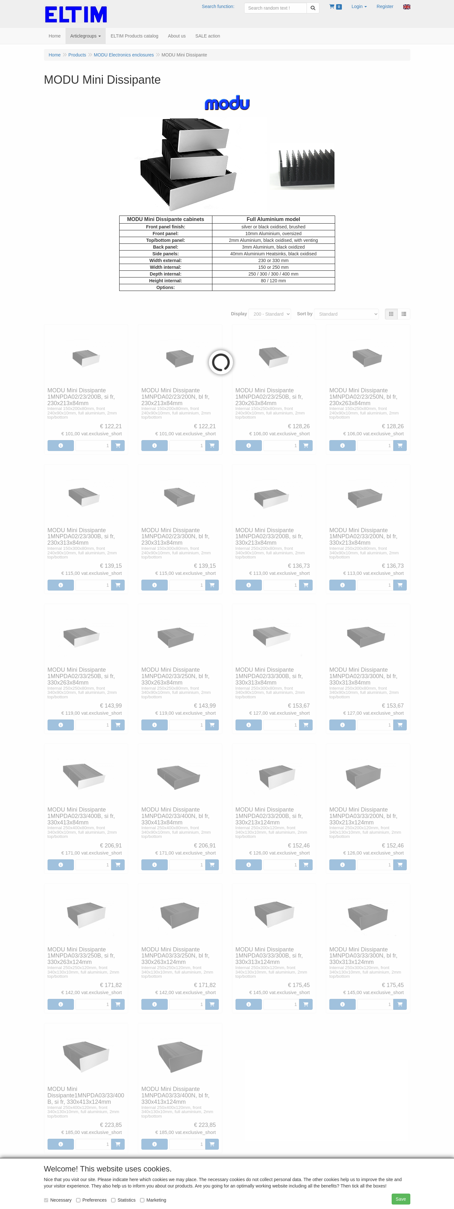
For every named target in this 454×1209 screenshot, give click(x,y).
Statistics (123, 1200)
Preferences (91, 1200)
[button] (359, 6)
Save (401, 1199)
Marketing (153, 1200)
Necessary (58, 1200)
